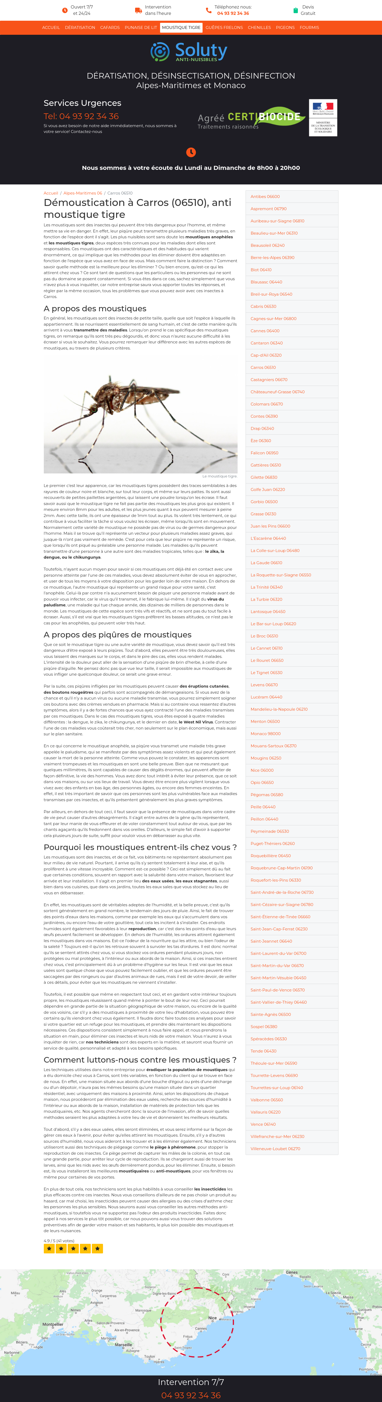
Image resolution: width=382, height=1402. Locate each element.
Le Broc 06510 (264, 636)
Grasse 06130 (263, 513)
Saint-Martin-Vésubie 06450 (278, 977)
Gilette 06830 (264, 477)
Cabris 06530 (263, 306)
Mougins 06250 (266, 758)
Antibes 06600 (265, 196)
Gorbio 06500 (264, 501)
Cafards (110, 27)
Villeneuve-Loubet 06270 (275, 1148)
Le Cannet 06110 (266, 648)
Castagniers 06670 (269, 379)
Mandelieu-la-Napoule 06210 (279, 709)
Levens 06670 (264, 684)
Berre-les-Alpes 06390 (272, 257)
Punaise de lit (141, 27)
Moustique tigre (181, 27)
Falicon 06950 (264, 452)
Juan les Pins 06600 (270, 526)
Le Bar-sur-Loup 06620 (273, 623)
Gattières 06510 (266, 465)
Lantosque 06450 (268, 611)
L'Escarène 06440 (268, 538)
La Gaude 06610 (266, 562)
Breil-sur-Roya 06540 (271, 294)
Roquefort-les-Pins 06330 (276, 880)
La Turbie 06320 (266, 599)
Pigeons (285, 27)
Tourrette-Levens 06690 (274, 1075)
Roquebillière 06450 (271, 855)
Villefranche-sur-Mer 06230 (277, 1136)
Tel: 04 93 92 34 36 (81, 116)
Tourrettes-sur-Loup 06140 (277, 1087)
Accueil (51, 27)
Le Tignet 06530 (266, 672)
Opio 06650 (262, 782)
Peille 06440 (263, 806)
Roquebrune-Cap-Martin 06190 (282, 867)
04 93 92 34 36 (233, 13)
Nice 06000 (262, 770)
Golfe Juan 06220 (268, 489)
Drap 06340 (262, 428)
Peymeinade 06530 (270, 831)
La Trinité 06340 (266, 587)
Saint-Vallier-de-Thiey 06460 (279, 1002)
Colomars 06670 (267, 404)
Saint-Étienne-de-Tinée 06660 (280, 916)
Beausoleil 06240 (268, 245)
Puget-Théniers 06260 (273, 843)
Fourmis (309, 27)
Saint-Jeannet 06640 (271, 941)
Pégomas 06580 (267, 794)
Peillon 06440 (264, 819)
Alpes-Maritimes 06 (82, 193)
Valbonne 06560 (267, 1099)
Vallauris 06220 (266, 1112)
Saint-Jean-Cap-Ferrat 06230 (279, 928)
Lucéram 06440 (266, 697)
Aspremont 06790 (268, 208)
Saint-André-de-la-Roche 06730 (282, 892)
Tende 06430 (263, 1051)
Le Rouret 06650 (267, 660)
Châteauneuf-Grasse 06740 (277, 391)
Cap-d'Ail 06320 (266, 355)
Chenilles (259, 27)
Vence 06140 (263, 1124)
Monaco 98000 (266, 733)
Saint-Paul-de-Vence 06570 (278, 990)
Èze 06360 (261, 440)
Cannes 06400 (265, 330)
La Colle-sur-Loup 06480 (275, 550)
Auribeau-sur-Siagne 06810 (277, 220)
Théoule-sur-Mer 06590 (274, 1063)
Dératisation (80, 27)
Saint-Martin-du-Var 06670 (277, 965)
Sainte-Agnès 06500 (271, 1014)
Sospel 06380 (264, 1026)
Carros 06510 (263, 367)
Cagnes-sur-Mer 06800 (274, 318)
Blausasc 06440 (266, 281)
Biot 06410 (261, 269)
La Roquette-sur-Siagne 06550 (281, 574)
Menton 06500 (265, 721)
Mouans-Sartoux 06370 (274, 745)
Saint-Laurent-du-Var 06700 (278, 953)
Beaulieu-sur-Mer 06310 (274, 233)
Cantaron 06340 (267, 343)
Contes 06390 (264, 416)
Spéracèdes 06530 (269, 1038)
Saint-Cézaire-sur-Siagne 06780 (282, 904)
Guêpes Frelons (224, 27)
